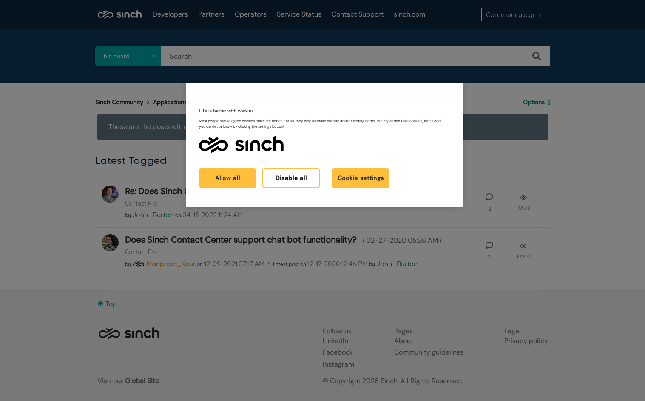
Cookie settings (361, 178)
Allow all (227, 178)
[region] (324, 145)
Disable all (291, 178)
